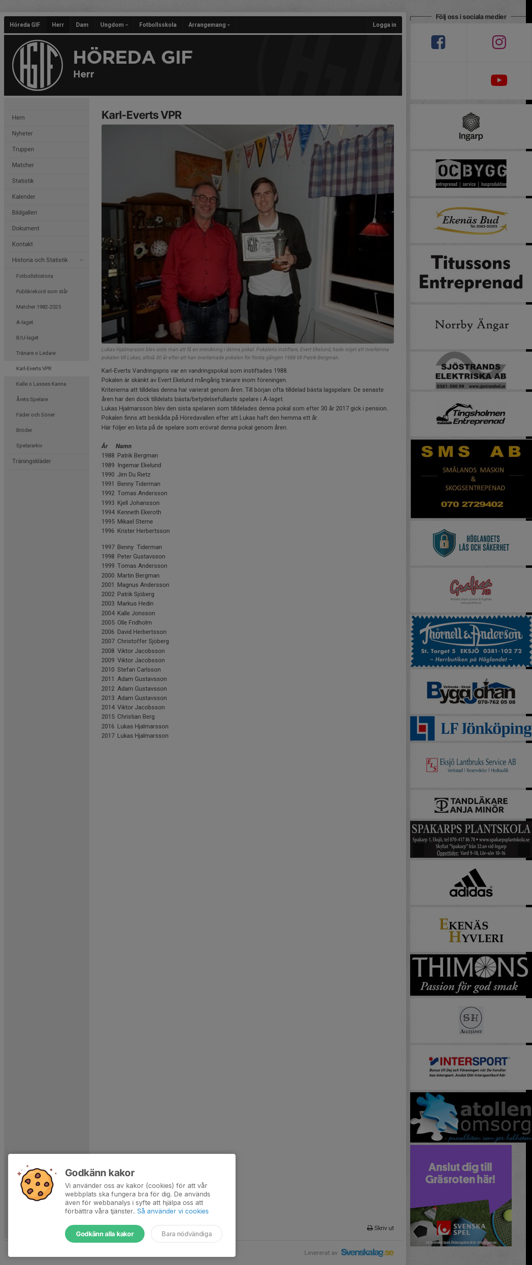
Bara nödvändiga (187, 1234)
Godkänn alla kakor (105, 1234)
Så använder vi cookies (173, 1211)
